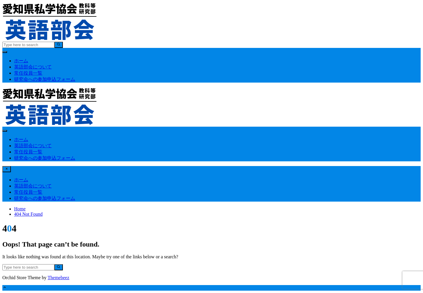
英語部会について (33, 66)
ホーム (21, 60)
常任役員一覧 (28, 73)
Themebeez (58, 277)
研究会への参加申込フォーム (44, 79)
